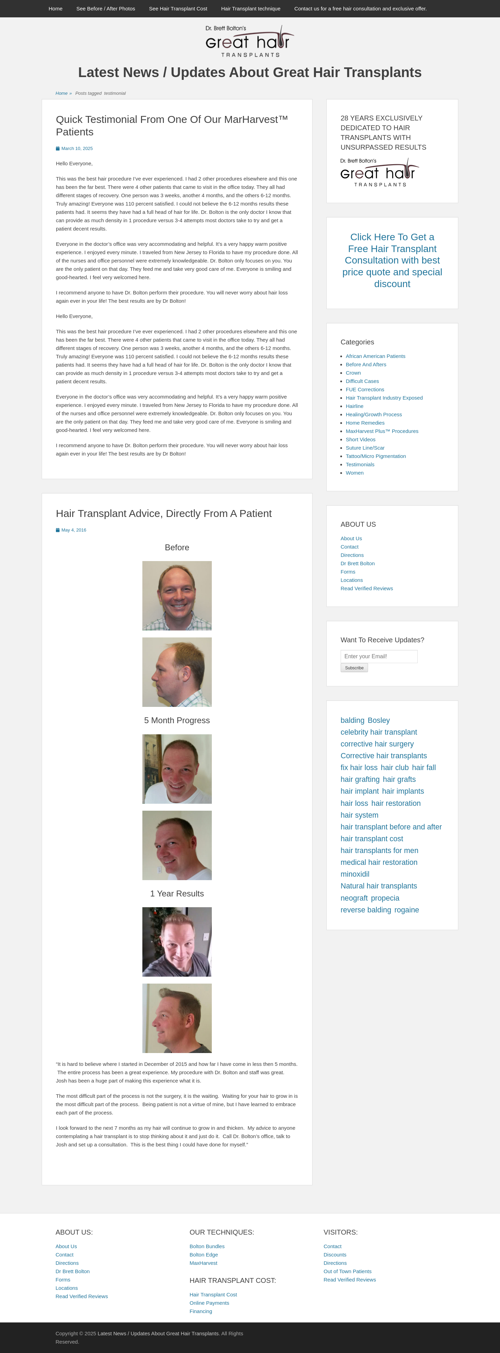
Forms (348, 572)
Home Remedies (365, 423)
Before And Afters (366, 364)
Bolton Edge (204, 1255)
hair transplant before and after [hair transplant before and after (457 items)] (391, 827)
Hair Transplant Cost (213, 1294)
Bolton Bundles (207, 1246)
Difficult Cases (362, 381)
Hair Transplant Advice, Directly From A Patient (164, 513)
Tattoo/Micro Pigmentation (376, 456)
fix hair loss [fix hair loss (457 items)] (359, 767)
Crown (353, 373)
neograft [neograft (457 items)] (354, 898)
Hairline (355, 406)
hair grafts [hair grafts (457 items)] (399, 779)
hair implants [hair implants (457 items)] (403, 791)
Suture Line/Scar (365, 448)
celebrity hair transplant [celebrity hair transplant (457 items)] (379, 732)
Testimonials (360, 464)
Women (355, 473)
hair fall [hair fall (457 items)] (424, 767)
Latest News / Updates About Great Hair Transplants (250, 72)
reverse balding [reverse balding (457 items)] (366, 910)
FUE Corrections (365, 389)
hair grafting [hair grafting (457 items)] (360, 779)
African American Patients (376, 356)
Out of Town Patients (348, 1271)
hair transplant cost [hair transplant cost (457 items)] (372, 839)
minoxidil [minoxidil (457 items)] (355, 874)
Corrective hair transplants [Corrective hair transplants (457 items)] (384, 756)
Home (55, 8)
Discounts (335, 1255)
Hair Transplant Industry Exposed (384, 398)
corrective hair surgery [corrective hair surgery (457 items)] (377, 744)
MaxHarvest (203, 1263)
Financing (201, 1311)
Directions (352, 555)
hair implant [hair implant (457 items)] (360, 791)
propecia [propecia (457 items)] (385, 898)
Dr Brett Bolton (358, 563)
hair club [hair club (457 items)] (395, 767)
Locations (352, 580)
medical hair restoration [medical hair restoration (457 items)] (379, 862)
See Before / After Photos (105, 8)
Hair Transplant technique (251, 8)
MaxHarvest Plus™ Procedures (382, 431)
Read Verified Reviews (367, 588)
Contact (350, 547)
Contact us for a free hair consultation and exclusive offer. (360, 8)
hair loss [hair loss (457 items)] (354, 803)
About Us (351, 538)
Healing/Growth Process (374, 414)
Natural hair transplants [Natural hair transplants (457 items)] (379, 886)
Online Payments (209, 1303)
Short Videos (361, 439)
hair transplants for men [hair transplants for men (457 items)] (379, 850)
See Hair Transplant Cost (178, 8)
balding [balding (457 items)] (353, 720)
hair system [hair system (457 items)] (359, 815)
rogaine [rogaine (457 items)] (406, 910)
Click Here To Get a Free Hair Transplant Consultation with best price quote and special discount (392, 260)
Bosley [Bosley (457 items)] (379, 720)
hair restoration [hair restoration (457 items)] (396, 803)
